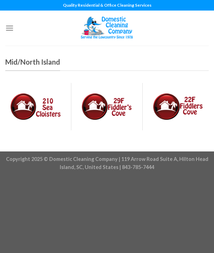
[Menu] (9, 28)
